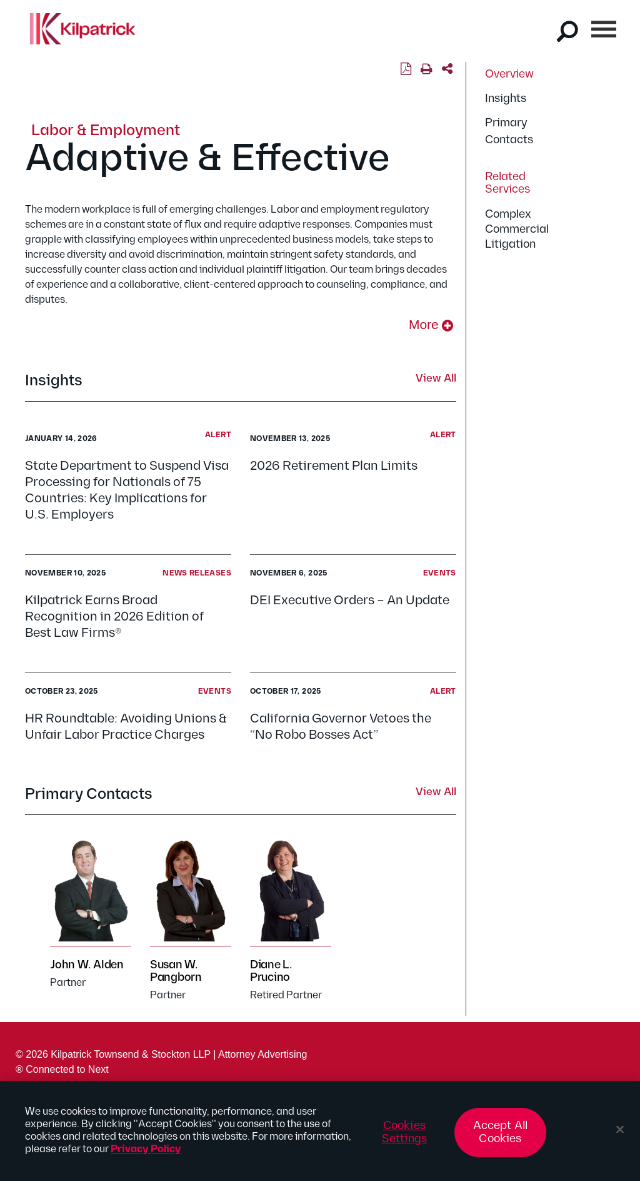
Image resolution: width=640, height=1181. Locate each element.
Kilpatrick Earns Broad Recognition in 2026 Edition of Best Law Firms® (114, 617)
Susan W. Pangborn (176, 971)
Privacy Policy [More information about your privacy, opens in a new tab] (146, 1154)
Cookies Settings (404, 1137)
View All (436, 379)
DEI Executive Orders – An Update (349, 600)
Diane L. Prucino (271, 971)
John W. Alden (87, 964)
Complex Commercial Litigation (517, 229)
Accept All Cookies (500, 1137)
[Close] (620, 1134)
